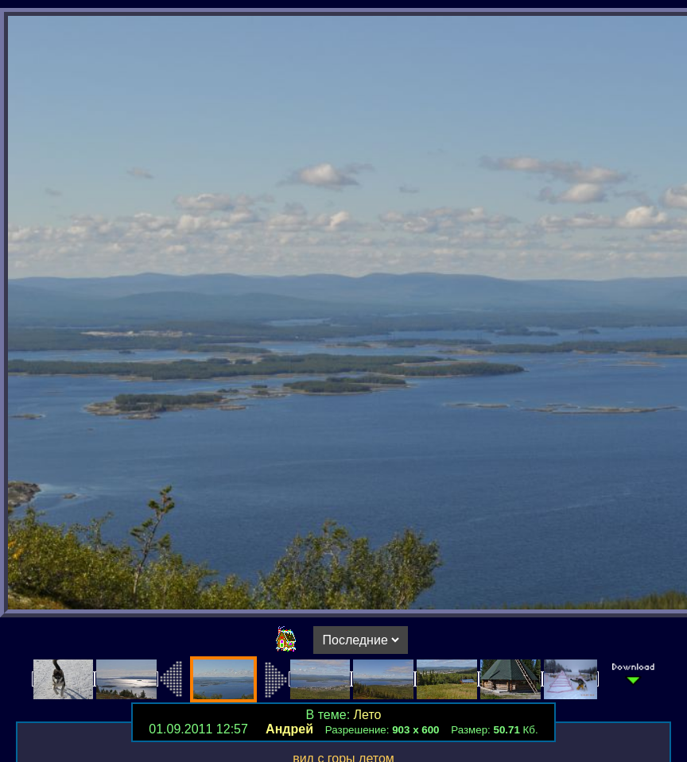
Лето (368, 714)
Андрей (289, 729)
